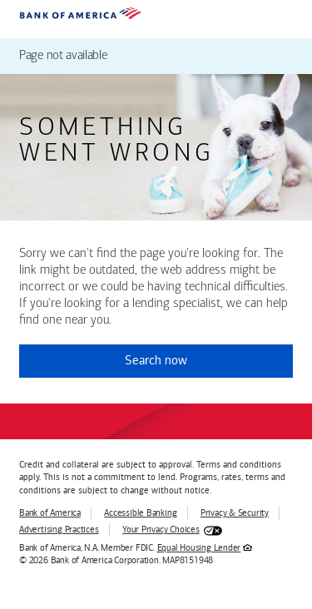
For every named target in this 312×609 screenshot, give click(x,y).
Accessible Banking (140, 513)
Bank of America (50, 513)
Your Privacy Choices (161, 529)
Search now (156, 360)
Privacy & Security (235, 513)
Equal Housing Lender (199, 547)
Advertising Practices (58, 529)
